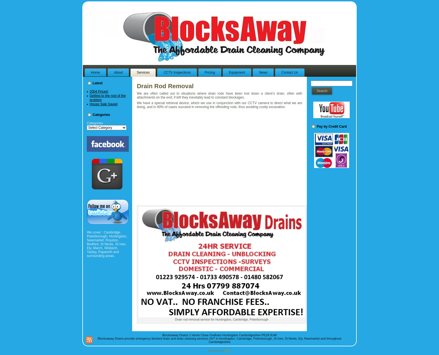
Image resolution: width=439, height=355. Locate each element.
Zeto (227, 350)
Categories (95, 123)
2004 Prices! (99, 92)
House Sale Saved (103, 104)
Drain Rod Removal (165, 86)
